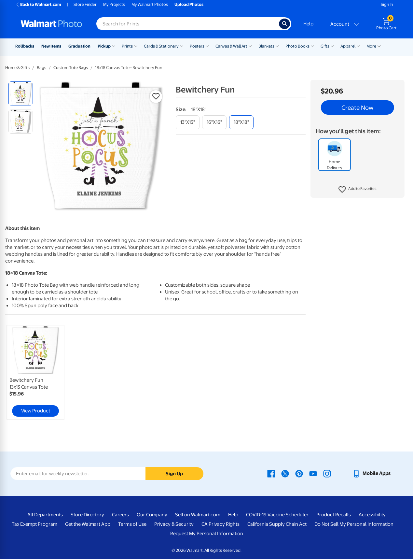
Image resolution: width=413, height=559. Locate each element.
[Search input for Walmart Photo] (187, 23)
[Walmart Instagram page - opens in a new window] (327, 473)
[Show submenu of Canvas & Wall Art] (250, 46)
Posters (197, 46)
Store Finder (85, 4)
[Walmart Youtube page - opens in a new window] (313, 473)
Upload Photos (188, 4)
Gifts (325, 46)
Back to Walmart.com (38, 4)
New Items (51, 46)
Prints (127, 46)
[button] (357, 189)
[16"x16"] (214, 122)
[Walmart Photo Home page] (51, 24)
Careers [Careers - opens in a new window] (120, 515)
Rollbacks (24, 46)
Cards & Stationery (161, 46)
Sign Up (174, 474)
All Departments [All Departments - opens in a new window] (45, 515)
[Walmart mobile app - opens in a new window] (371, 473)
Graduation (79, 46)
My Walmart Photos (149, 4)
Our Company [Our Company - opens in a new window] (152, 515)
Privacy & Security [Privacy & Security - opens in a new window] (174, 524)
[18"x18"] (241, 122)
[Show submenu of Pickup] (114, 46)
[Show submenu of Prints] (136, 46)
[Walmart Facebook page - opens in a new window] (271, 473)
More (371, 46)
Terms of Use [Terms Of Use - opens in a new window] (132, 524)
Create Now (357, 107)
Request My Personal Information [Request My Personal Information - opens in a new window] (206, 534)
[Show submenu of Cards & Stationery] (182, 46)
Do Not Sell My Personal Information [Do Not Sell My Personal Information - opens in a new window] (353, 524)
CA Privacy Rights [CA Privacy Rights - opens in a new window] (220, 524)
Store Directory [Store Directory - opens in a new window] (87, 515)
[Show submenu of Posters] (207, 46)
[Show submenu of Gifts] (332, 46)
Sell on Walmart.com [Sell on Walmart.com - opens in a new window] (197, 515)
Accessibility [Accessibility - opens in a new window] (372, 515)
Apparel (347, 46)
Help (308, 24)
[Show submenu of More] (379, 46)
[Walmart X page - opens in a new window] (285, 473)
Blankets (266, 46)
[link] (35, 372)
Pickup (104, 46)
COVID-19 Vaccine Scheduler (277, 515)
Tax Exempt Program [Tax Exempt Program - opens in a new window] (34, 524)
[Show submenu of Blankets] (277, 46)
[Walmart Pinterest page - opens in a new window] (299, 473)
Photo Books (297, 46)
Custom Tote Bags (70, 67)
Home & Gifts (17, 67)
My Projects (114, 4)
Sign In (387, 4)
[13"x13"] (188, 122)
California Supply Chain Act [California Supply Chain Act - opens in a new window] (277, 524)
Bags (41, 67)
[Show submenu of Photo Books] (312, 46)
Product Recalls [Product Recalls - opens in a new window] (333, 515)
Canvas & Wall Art (231, 46)
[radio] (20, 93)
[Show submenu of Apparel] (358, 46)
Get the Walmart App (87, 524)
